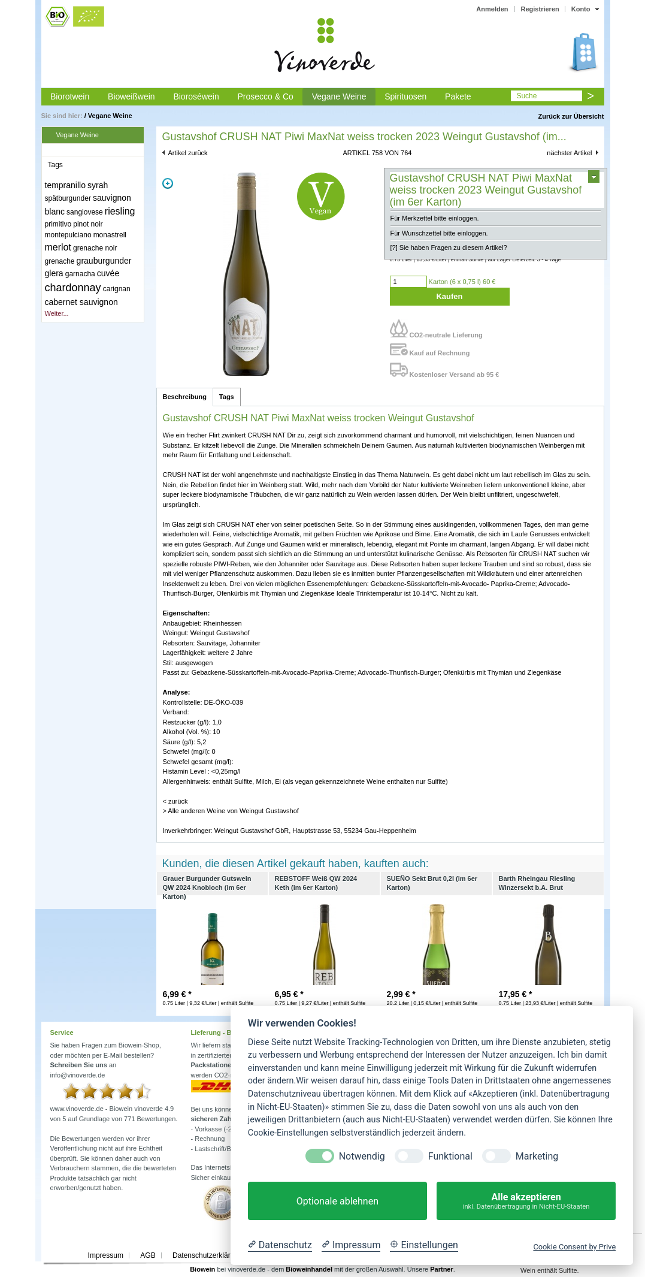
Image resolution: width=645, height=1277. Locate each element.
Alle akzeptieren (526, 1201)
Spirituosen (405, 96)
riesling (120, 211)
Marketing (537, 1156)
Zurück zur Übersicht (571, 116)
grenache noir (95, 248)
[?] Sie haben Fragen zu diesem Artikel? (448, 247)
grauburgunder (104, 260)
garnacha (80, 274)
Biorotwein (69, 96)
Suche (526, 96)
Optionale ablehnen (337, 1201)
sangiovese (84, 212)
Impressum (105, 1255)
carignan (117, 289)
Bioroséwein (196, 96)
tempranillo (65, 185)
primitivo (58, 224)
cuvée (108, 273)
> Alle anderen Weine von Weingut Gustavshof (231, 810)
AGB (147, 1255)
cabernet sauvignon (81, 302)
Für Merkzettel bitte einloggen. (434, 218)
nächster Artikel (569, 152)
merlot (58, 247)
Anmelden (492, 9)
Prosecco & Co (265, 96)
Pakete (458, 96)
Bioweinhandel (309, 1269)
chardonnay (73, 288)
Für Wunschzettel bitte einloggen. (439, 233)
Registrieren (540, 9)
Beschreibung (185, 396)
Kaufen (449, 296)
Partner (441, 1269)
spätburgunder (68, 198)
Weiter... (57, 313)
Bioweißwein (131, 96)
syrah (97, 185)
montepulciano (68, 235)
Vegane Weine (339, 96)
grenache (60, 261)
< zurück (175, 801)
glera (54, 273)
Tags (226, 396)
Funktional (450, 1156)
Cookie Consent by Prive (574, 1246)
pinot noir (87, 224)
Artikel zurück (188, 152)
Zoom (167, 183)
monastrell (109, 235)
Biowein (202, 1269)
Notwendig (362, 1156)
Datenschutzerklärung (207, 1255)
